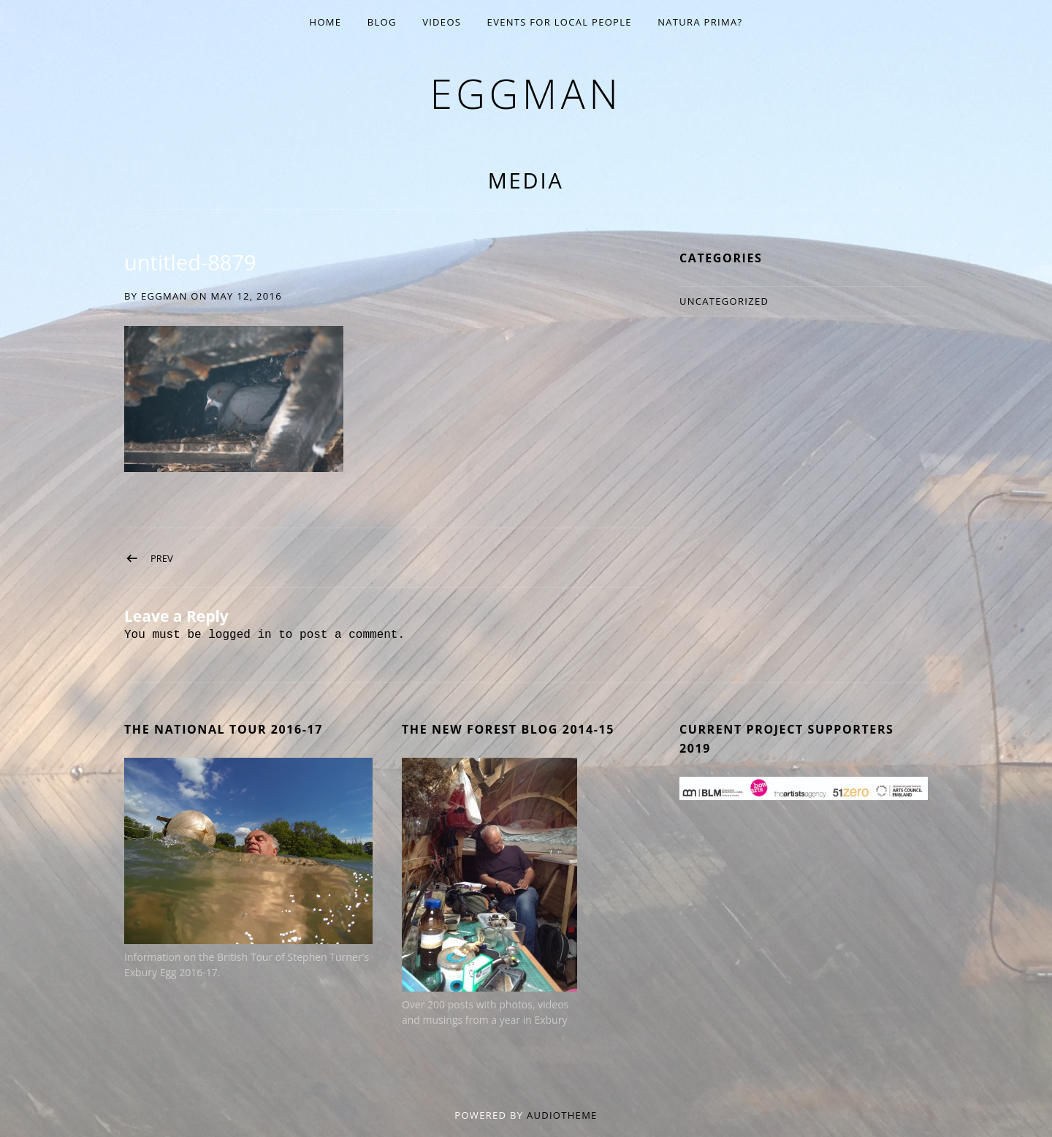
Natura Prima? (700, 21)
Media (526, 180)
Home (326, 21)
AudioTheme (562, 1115)
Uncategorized (724, 301)
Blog (382, 21)
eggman (526, 93)
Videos (441, 21)
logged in (239, 635)
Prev (161, 558)
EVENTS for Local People (559, 21)
